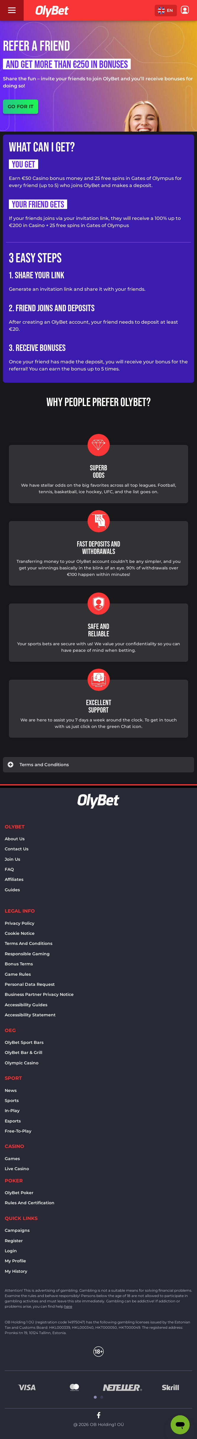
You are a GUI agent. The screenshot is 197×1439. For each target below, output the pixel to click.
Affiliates (14, 879)
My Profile (15, 1261)
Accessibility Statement (30, 1015)
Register (14, 1240)
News (11, 1090)
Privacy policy (19, 923)
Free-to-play (18, 1131)
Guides (12, 889)
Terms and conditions (28, 943)
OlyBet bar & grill (23, 1052)
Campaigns (17, 1230)
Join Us (12, 859)
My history (16, 1271)
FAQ (9, 869)
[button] (166, 10)
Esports (13, 1121)
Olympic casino (21, 1063)
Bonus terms (19, 964)
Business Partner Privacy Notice (39, 994)
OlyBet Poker (19, 1192)
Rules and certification (29, 1202)
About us (15, 838)
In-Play (12, 1110)
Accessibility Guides (26, 1004)
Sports (12, 1100)
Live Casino (17, 1168)
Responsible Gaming (27, 953)
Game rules (18, 974)
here (68, 1306)
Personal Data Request (30, 984)
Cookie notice (20, 933)
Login (11, 1250)
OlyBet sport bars (24, 1042)
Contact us (16, 849)
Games (12, 1158)
